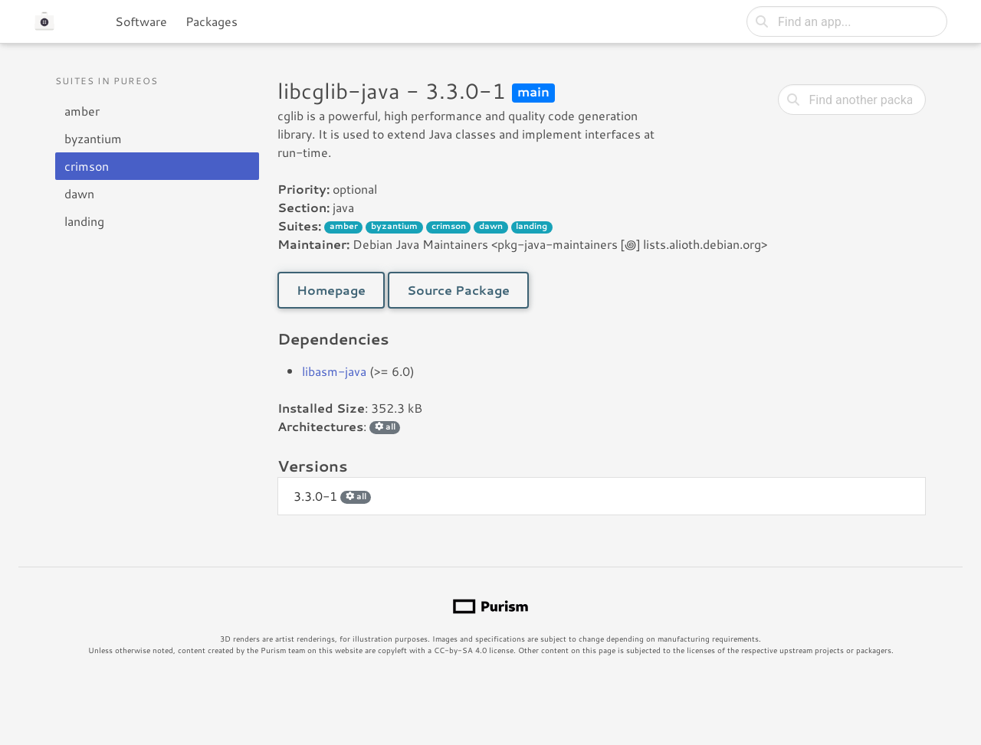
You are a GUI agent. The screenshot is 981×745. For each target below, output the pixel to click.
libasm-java (334, 371)
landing (84, 221)
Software (141, 21)
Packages (211, 21)
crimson (86, 166)
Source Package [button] (458, 290)
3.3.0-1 (332, 496)
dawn (79, 193)
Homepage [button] (331, 290)
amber (82, 110)
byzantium (93, 138)
